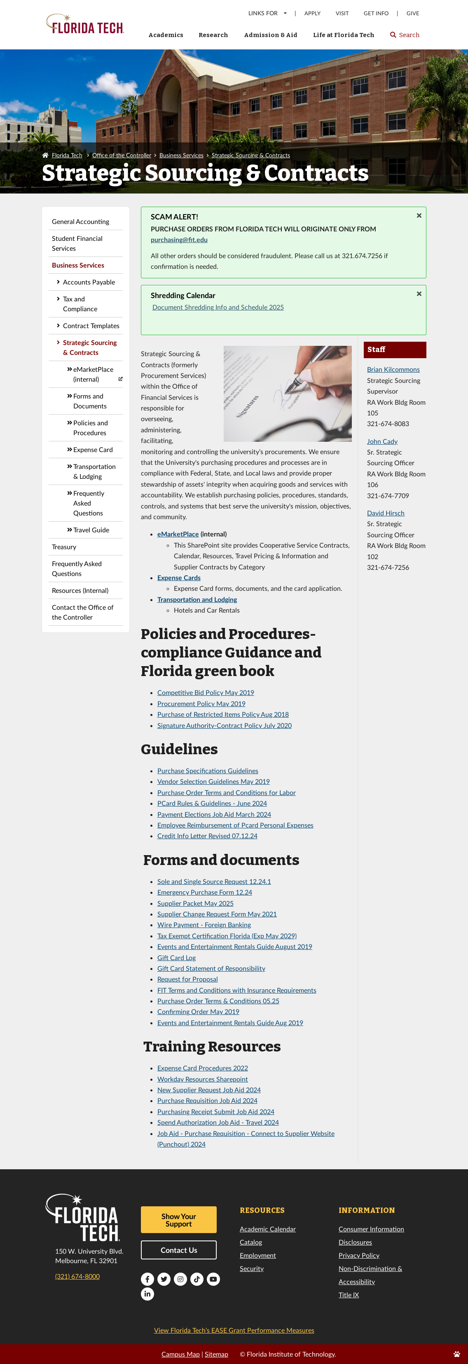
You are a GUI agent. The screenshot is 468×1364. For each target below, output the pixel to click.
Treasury (64, 546)
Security (252, 1268)
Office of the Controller (121, 155)
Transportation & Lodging (94, 471)
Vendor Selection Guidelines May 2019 (213, 781)
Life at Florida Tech (343, 35)
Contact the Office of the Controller (83, 612)
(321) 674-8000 (77, 1276)
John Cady (382, 441)
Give (413, 13)
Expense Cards (179, 577)
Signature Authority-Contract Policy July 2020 (224, 725)
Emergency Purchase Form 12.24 (204, 892)
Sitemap (216, 1354)
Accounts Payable (89, 282)
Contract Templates (91, 325)
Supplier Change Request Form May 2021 (217, 914)
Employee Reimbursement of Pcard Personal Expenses (235, 825)
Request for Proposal (187, 979)
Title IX (349, 1295)
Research (213, 35)
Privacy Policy (359, 1255)
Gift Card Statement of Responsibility (211, 968)
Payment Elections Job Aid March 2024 (214, 814)
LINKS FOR (268, 12)
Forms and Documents (90, 401)
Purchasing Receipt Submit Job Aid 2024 (215, 1111)
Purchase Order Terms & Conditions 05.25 (218, 1001)
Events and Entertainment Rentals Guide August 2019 (234, 946)
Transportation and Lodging (197, 599)
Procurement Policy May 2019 (201, 703)
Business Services (181, 155)
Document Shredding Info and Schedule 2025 (218, 307)
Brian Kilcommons (393, 369)
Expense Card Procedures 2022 (202, 1068)
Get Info (376, 13)
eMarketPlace (178, 534)
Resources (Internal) (80, 590)
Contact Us (179, 1249)
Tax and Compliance (80, 303)
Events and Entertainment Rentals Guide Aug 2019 (230, 1022)
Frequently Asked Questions (88, 503)
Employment (258, 1255)
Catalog (251, 1242)
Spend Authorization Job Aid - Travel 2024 (218, 1122)
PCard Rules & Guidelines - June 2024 (212, 803)
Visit (342, 13)
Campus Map (180, 1354)
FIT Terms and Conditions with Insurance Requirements (236, 990)
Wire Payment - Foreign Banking (204, 924)
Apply (312, 13)
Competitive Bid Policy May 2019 (205, 692)
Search (404, 37)
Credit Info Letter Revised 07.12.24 (207, 835)
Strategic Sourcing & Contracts (251, 155)
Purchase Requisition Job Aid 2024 (207, 1100)
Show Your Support (178, 1220)
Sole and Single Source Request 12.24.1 (214, 881)
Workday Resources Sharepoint (202, 1079)
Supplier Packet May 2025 (195, 903)
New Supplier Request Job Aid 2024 (209, 1090)
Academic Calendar (268, 1229)
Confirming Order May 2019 (198, 1011)
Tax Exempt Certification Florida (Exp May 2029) (227, 936)
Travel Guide (91, 530)
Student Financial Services (77, 243)
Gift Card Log (176, 957)
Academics (165, 35)
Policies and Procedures (90, 427)
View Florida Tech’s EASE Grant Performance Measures (234, 1330)
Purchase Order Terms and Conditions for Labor (226, 792)
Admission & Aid (270, 35)
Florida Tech (67, 155)
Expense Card (93, 449)
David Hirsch (386, 513)
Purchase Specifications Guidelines (207, 770)
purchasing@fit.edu (179, 239)
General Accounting (80, 221)
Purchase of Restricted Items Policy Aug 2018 (223, 714)
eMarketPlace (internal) (93, 374)
